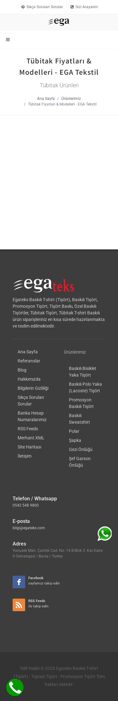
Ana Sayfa (46, 98)
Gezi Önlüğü (81, 366)
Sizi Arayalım (84, 7)
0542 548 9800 (26, 422)
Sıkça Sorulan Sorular (42, 7)
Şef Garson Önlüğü (80, 378)
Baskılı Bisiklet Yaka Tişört (82, 288)
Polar (74, 347)
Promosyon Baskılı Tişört (81, 320)
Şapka (75, 357)
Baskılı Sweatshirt (79, 335)
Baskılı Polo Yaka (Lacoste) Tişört (85, 304)
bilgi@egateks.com (29, 445)
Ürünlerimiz (71, 98)
